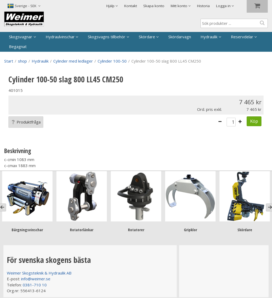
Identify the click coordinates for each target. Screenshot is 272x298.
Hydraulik (209, 36)
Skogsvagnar (20, 36)
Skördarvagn (179, 36)
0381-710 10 (35, 284)
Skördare (147, 36)
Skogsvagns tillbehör (106, 36)
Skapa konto (153, 5)
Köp (254, 121)
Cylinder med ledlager (73, 61)
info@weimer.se (35, 278)
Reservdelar (242, 36)
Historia (203, 5)
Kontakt (130, 5)
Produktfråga (26, 122)
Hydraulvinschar (60, 36)
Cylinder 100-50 (112, 61)
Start (8, 61)
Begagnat (18, 46)
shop (22, 61)
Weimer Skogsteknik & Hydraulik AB (39, 273)
